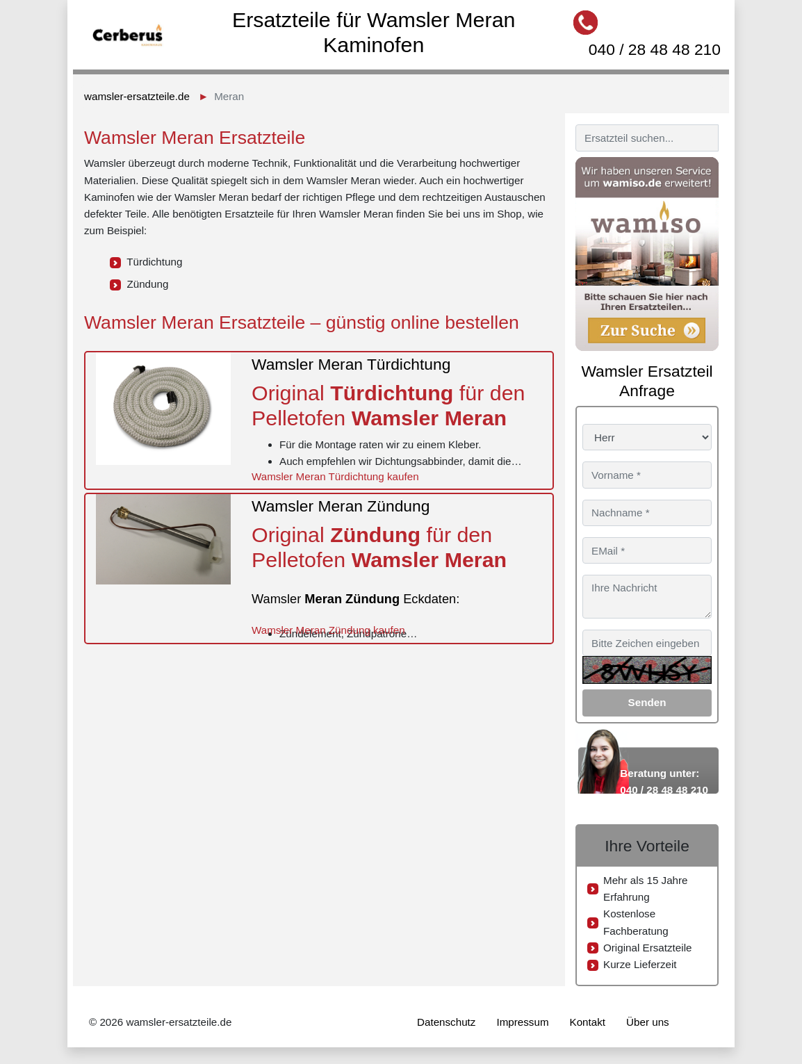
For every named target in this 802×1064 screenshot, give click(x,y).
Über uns (647, 1022)
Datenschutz (446, 1022)
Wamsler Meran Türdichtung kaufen (335, 476)
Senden (647, 702)
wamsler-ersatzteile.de (137, 96)
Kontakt (588, 1022)
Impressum (522, 1022)
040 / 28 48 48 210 (655, 49)
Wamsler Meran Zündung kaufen (328, 630)
